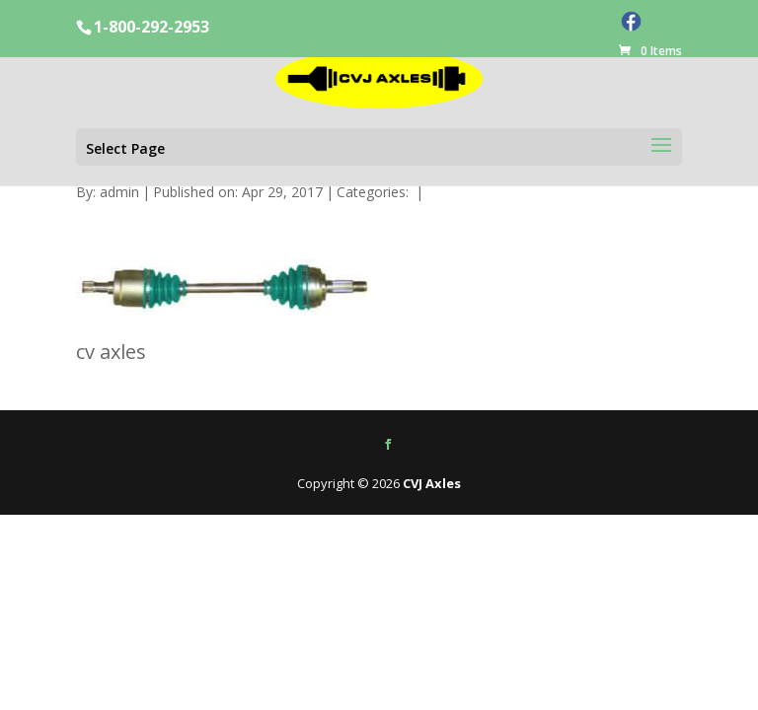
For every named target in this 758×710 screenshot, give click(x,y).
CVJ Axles (432, 483)
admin (119, 191)
